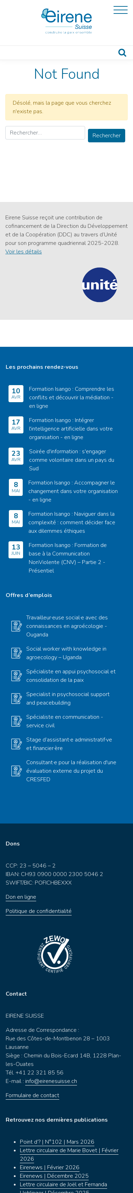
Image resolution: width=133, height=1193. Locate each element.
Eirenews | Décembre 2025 (54, 1149)
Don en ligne (21, 870)
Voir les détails (23, 252)
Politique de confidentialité (39, 884)
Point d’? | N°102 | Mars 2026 (57, 1115)
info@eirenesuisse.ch (51, 1054)
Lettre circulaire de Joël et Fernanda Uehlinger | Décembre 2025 (63, 1162)
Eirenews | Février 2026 (49, 1140)
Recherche (122, 53)
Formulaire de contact (32, 1068)
